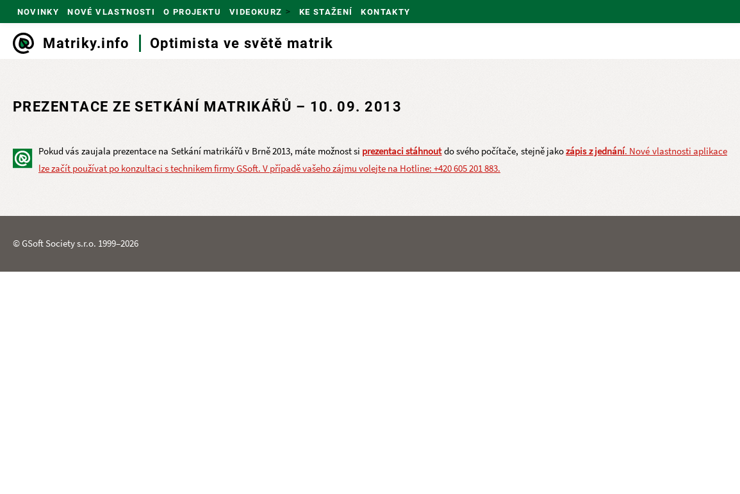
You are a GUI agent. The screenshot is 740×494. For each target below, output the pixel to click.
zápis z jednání (595, 151)
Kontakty (385, 12)
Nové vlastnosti (111, 12)
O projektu (192, 12)
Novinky (38, 12)
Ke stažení (326, 12)
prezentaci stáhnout (401, 151)
